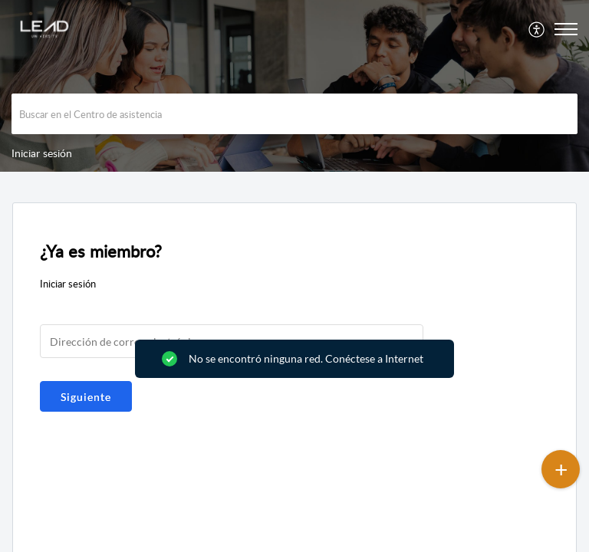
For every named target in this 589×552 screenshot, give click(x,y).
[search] (294, 114)
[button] (537, 29)
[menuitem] (537, 29)
